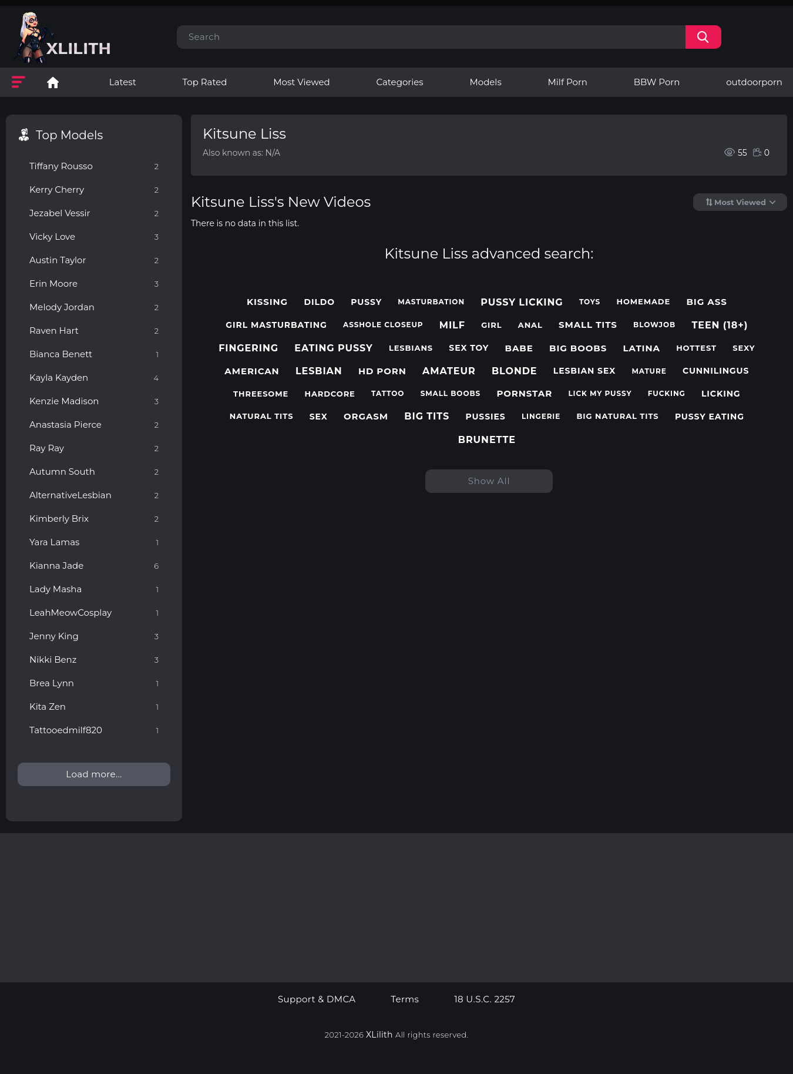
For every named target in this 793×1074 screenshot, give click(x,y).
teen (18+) (719, 325)
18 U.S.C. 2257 (484, 999)
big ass (706, 302)
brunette (487, 439)
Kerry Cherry (94, 189)
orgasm (366, 416)
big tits (426, 416)
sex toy (469, 348)
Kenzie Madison (94, 401)
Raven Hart (94, 330)
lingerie (541, 416)
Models (485, 82)
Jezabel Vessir (94, 213)
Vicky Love (94, 236)
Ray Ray (94, 448)
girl (491, 325)
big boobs (578, 348)
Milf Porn (567, 82)
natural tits (262, 416)
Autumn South (94, 471)
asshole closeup (383, 325)
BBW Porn (657, 82)
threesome (260, 394)
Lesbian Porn (53, 82)
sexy (743, 348)
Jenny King (94, 636)
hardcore (330, 394)
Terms (405, 999)
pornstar (524, 393)
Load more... (94, 774)
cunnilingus (716, 371)
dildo (319, 302)
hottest (696, 348)
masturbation (431, 302)
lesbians (411, 348)
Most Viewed (301, 82)
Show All (489, 480)
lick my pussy (599, 394)
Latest (122, 82)
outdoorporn (754, 82)
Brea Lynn (94, 683)
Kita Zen (94, 706)
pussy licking (521, 302)
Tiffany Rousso (94, 166)
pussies (485, 417)
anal (530, 325)
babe (519, 348)
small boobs (450, 394)
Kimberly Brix (94, 518)
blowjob (654, 325)
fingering (248, 348)
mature (648, 371)
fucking (667, 394)
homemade (643, 301)
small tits (588, 325)
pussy (366, 302)
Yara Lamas (94, 542)
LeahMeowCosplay (94, 612)
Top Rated (205, 82)
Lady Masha (94, 589)
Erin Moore (94, 283)
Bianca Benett (94, 354)
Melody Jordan (94, 307)
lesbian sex (584, 371)
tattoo (387, 394)
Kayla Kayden (94, 377)
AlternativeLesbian (94, 495)
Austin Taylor (94, 260)
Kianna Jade (94, 565)
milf (452, 325)
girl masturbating (276, 325)
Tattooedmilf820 (94, 730)
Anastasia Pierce (94, 424)
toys (589, 302)
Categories (399, 82)
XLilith (379, 1034)
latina (641, 348)
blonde (514, 371)
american (251, 371)
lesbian (318, 371)
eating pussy (333, 348)
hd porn (382, 371)
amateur (449, 371)
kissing (267, 302)
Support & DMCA (316, 999)
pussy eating (709, 417)
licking (721, 394)
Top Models (69, 135)
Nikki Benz (94, 659)
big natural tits (618, 416)
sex (319, 417)
